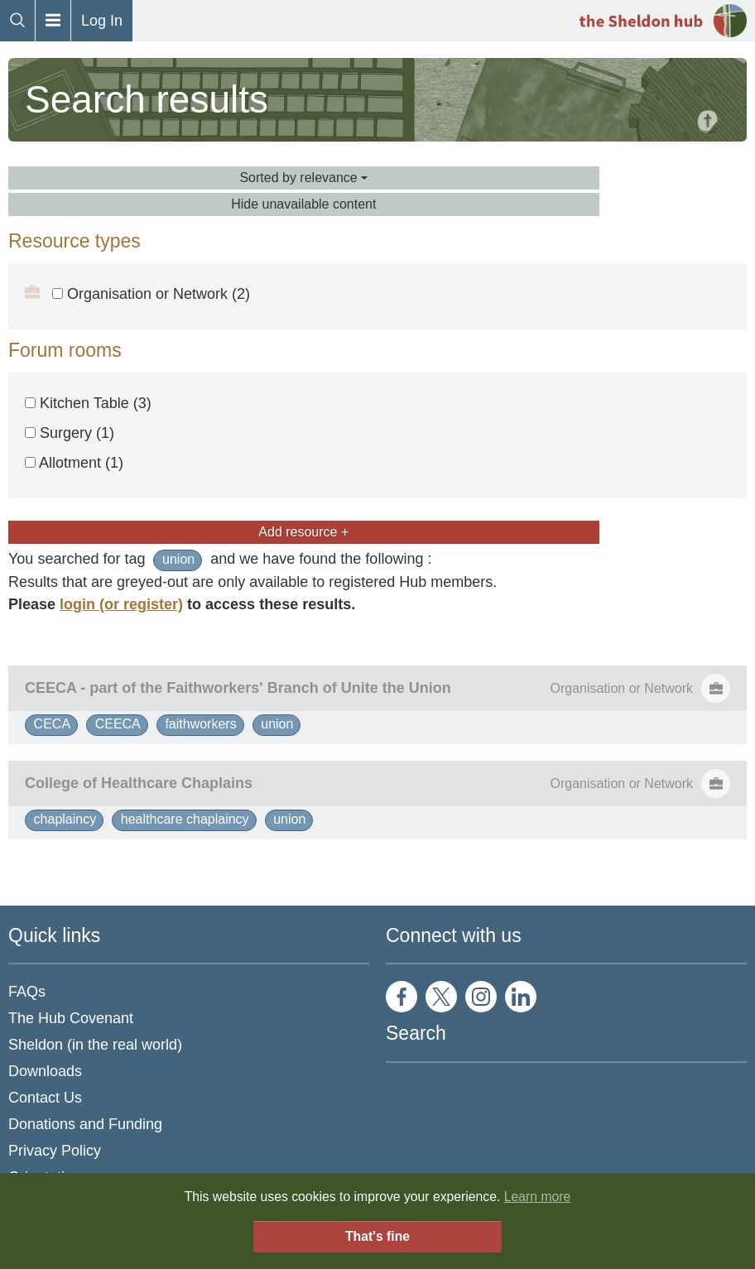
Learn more (537, 1197)
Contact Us (45, 1097)
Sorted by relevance (303, 178)
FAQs (27, 991)
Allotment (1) (74, 462)
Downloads (45, 1071)
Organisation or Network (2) (151, 294)
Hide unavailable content (303, 204)
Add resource (303, 532)
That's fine (377, 1236)
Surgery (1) (69, 433)
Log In (102, 20)
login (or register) (121, 604)
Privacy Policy (54, 1150)
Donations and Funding (85, 1124)
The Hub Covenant (70, 1018)
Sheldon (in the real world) (95, 1044)
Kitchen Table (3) (88, 403)
